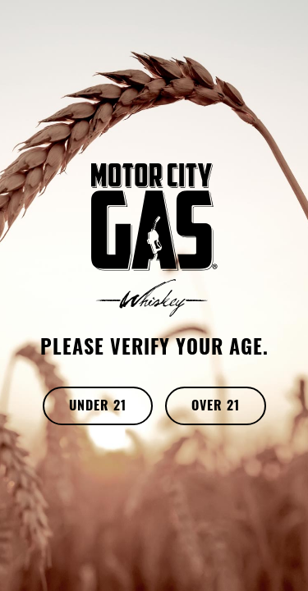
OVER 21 (215, 407)
